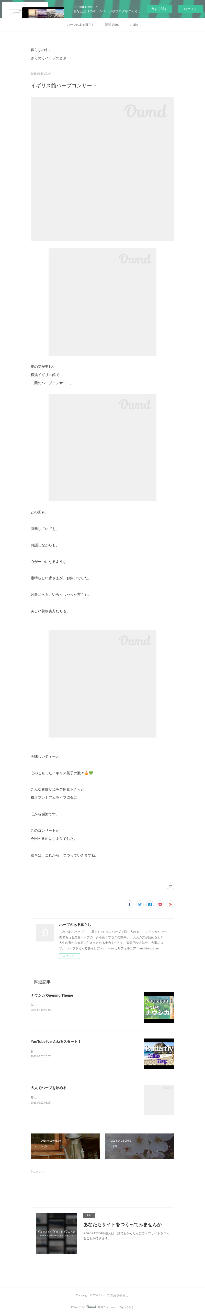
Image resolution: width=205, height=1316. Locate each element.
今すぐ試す (159, 9)
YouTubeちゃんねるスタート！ (56, 1042)
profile (134, 25)
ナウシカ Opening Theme (52, 995)
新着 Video (112, 25)
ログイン (190, 9)
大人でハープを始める (48, 1088)
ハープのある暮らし (81, 25)
